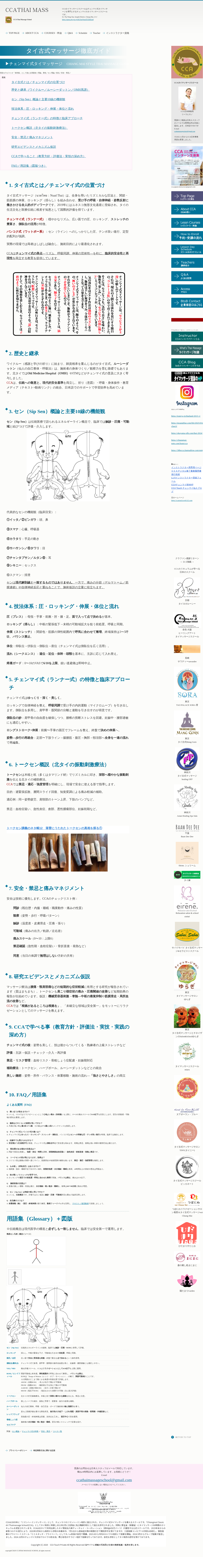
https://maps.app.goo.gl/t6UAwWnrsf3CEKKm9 (78, 19)
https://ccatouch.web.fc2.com (181, 500)
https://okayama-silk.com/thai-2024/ (187, 433)
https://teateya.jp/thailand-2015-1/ (186, 416)
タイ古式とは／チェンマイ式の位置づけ (38, 82)
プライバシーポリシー (18, 1450)
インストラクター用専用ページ (186, 467)
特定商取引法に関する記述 (44, 1450)
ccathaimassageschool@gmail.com (184, 131)
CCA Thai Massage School (18, 19)
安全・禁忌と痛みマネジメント (32, 137)
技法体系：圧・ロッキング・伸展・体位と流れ (42, 108)
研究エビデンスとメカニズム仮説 (33, 146)
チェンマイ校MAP (182, 484)
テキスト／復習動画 (80, 1203)
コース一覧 (57, 1431)
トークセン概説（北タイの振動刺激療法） (39, 128)
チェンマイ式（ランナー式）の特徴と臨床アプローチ (47, 118)
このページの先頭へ (181, 1437)
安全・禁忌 (45, 1431)
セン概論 (15, 1431)
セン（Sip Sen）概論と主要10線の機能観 (38, 99)
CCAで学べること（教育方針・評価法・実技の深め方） (48, 156)
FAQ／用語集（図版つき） (29, 165)
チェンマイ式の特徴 (30, 1431)
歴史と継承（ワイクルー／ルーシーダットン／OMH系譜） (50, 89)
